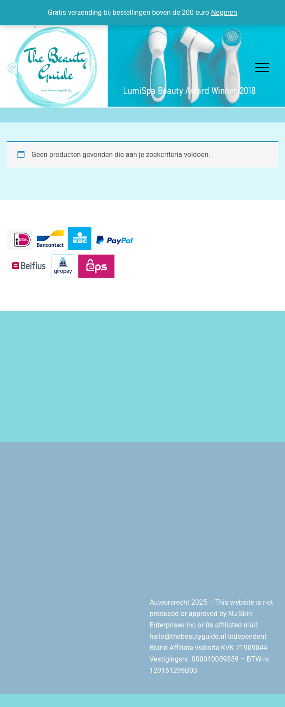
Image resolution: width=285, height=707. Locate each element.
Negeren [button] (224, 12)
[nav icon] (262, 68)
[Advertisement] (142, 376)
